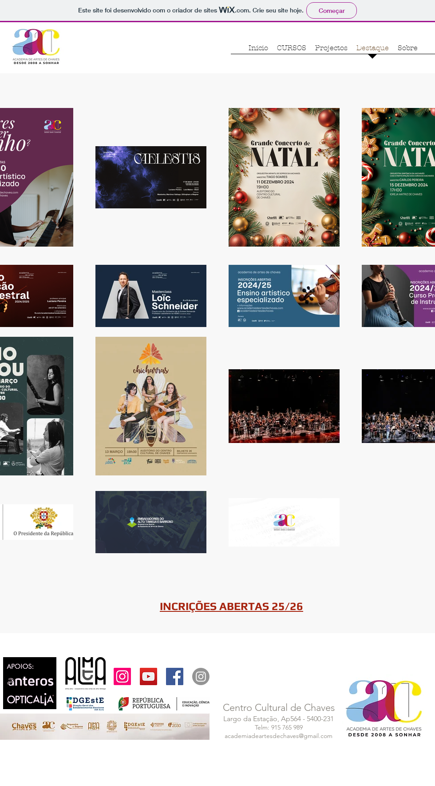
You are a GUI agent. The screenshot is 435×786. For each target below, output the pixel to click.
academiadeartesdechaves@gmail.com (278, 736)
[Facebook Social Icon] (174, 676)
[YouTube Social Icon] (148, 676)
